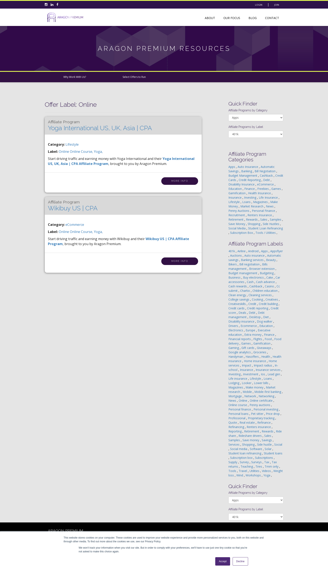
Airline (241, 251)
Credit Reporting (250, 180)
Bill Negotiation (265, 171)
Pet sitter (257, 414)
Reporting (235, 431)
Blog (253, 18)
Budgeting (267, 273)
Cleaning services (261, 295)
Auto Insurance (248, 167)
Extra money (253, 335)
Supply (233, 462)
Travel (243, 471)
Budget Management (243, 175)
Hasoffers (253, 357)
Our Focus (231, 18)
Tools (232, 471)
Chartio (245, 291)
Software (256, 449)
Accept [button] (223, 561)
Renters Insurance (260, 215)
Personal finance (240, 409)
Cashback (267, 175)
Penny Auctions (239, 211)
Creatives (272, 299)
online (64, 151)
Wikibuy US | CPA (72, 206)
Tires (259, 466)
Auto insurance (254, 255)
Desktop (255, 317)
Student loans (273, 453)
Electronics (236, 330)
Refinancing (236, 427)
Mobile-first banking (268, 392)
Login (258, 4)
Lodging (234, 383)
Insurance (235, 197)
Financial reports (240, 339)
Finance (250, 189)
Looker (247, 383)
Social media (239, 449)
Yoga (267, 475)
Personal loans (238, 414)
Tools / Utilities (266, 233)
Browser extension (262, 269)
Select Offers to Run (134, 77)
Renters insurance (259, 427)
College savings (239, 299)
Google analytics (240, 352)
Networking (267, 396)
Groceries (260, 352)
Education (235, 189)
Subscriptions (264, 458)
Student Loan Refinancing (265, 228)
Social (278, 444)
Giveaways (264, 348)
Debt (267, 180)
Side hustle (265, 444)
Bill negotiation (249, 264)
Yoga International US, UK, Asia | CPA (100, 126)
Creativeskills (237, 304)
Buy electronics (254, 277)
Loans (246, 202)
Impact (247, 365)
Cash (250, 282)
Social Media (237, 228)
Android (253, 251)
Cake (270, 277)
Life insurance (238, 379)
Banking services (252, 260)
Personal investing (266, 409)
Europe (251, 330)
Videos (267, 471)
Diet (266, 317)
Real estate (248, 422)
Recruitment (237, 215)
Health (266, 357)
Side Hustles (271, 224)
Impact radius (263, 365)
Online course (238, 405)
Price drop (273, 414)
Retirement (236, 219)
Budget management (243, 273)
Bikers (233, 264)
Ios (263, 374)
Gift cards (248, 348)
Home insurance (255, 361)
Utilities (255, 471)
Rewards (252, 219)
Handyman (236, 357)
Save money (251, 440)
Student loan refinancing (245, 453)
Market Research (252, 206)
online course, (82, 151)
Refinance (264, 422)
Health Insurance (260, 193)
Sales (264, 219)
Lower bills (261, 383)
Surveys (257, 462)
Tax (267, 462)
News (270, 206)
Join (276, 4)
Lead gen (274, 374)
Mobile (248, 392)
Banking (247, 171)
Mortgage (235, 396)
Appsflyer (276, 251)
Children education (265, 291)
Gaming (234, 348)
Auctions (236, 255)
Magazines (261, 202)
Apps (232, 167)
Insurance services (268, 370)
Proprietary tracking (261, 418)
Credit (252, 304)
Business (234, 277)
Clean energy (237, 295)
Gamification (237, 193)
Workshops (254, 475)
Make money (255, 387)
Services (234, 444)
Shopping (254, 224)
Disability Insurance (241, 184)
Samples (276, 219)
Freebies (263, 189)
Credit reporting (258, 308)
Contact (272, 18)
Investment (251, 374)
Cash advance (266, 282)
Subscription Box (242, 233)
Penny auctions (260, 405)
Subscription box (241, 458)
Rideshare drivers (250, 436)
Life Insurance (269, 197)
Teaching (247, 466)
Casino (270, 286)
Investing (250, 197)
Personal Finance (264, 211)
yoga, (98, 151)
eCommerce (74, 224)
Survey (245, 462)
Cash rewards (238, 286)
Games (276, 189)
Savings (267, 440)
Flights (258, 339)
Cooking (258, 299)
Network (250, 396)
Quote (233, 422)
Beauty (271, 260)
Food (269, 339)
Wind (240, 475)
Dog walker (265, 321)
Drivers (233, 326)
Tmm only (272, 466)
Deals (242, 313)
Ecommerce (249, 326)
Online (243, 401)
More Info (179, 181)
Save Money (237, 224)
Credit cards (236, 308)
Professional (237, 418)
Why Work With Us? (74, 77)
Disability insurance (241, 321)
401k (232, 251)
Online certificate (261, 401)
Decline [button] (240, 561)
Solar (268, 449)
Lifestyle (72, 144)
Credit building (269, 304)
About (210, 18)
